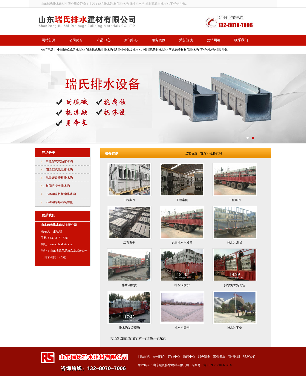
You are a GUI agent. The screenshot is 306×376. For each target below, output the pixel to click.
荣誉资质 (186, 40)
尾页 (163, 338)
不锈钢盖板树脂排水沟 (184, 49)
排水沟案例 (182, 327)
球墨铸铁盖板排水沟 (127, 49)
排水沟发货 (234, 242)
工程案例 (129, 200)
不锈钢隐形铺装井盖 (213, 49)
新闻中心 (131, 40)
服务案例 (158, 40)
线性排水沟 (153, 98)
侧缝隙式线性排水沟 (99, 49)
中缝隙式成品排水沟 (70, 49)
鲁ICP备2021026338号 (217, 365)
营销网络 (213, 40)
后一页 (155, 338)
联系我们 (241, 40)
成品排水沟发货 (182, 242)
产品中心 (103, 40)
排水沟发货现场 (234, 285)
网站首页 (48, 40)
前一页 (143, 338)
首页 (203, 153)
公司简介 (76, 40)
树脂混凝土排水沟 (155, 49)
